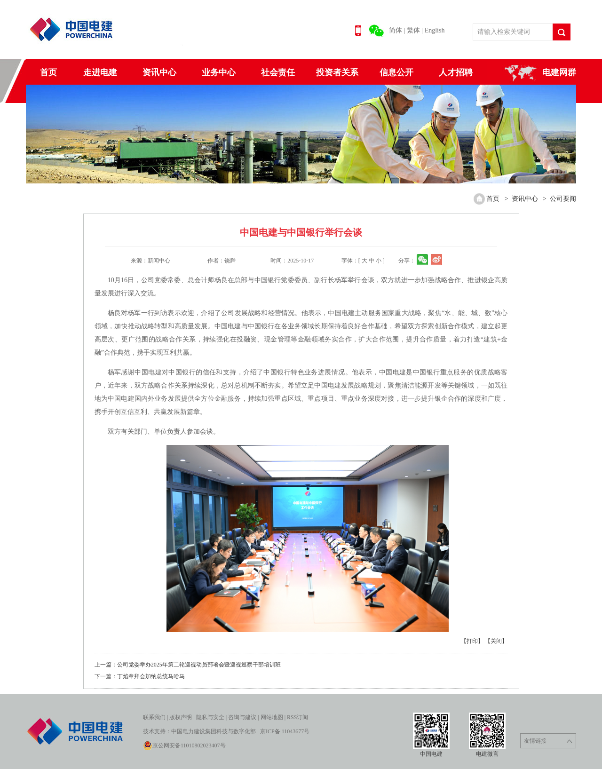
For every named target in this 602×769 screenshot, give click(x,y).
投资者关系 (337, 72)
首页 (48, 72)
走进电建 (100, 72)
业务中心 (219, 72)
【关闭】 (496, 641)
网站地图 (272, 717)
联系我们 (154, 717)
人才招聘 (456, 72)
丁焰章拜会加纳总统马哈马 (151, 676)
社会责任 (278, 72)
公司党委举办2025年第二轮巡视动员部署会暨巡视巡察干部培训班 (199, 664)
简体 (395, 30)
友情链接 (548, 741)
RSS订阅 (297, 717)
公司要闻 (563, 198)
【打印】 (472, 641)
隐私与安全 (210, 717)
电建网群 (559, 72)
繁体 (413, 30)
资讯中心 (159, 72)
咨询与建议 (242, 717)
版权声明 (180, 717)
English (435, 30)
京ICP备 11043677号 (284, 731)
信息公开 (396, 72)
